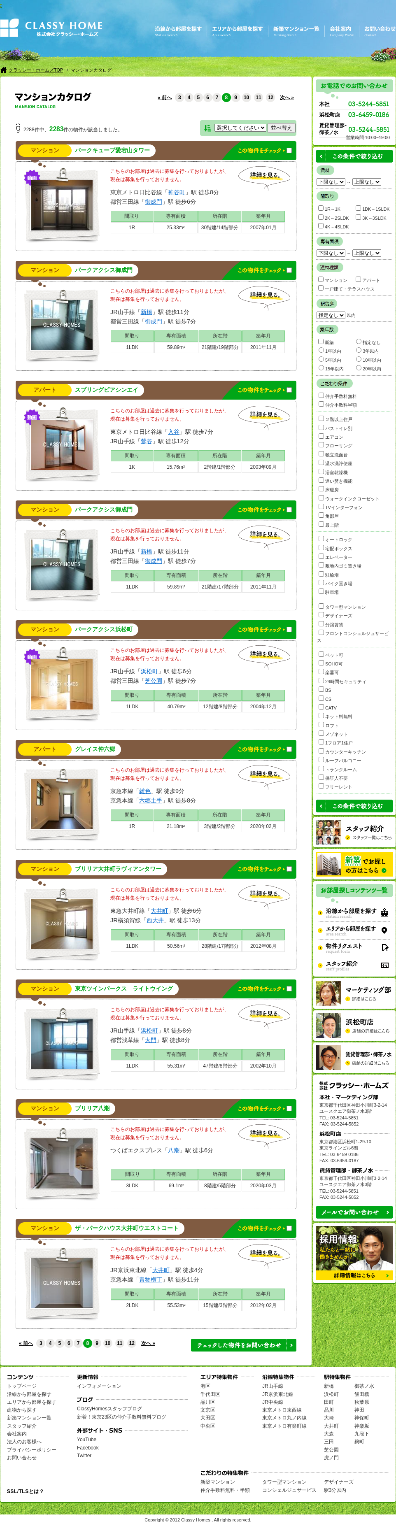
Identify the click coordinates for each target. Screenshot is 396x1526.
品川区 (207, 1402)
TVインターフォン (341, 507)
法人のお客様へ (24, 1442)
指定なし (368, 342)
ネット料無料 (335, 716)
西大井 (155, 920)
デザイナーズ (335, 615)
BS (325, 689)
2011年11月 (263, 347)
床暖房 (329, 489)
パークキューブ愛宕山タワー (112, 150)
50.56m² (176, 946)
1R (132, 227)
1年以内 (330, 350)
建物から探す (22, 1410)
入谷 (173, 431)
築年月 (263, 216)
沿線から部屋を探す (29, 1394)
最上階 (329, 524)
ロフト (329, 725)
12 (270, 97)
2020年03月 (263, 1186)
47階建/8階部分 (220, 1066)
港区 (205, 1386)
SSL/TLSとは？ (25, 1491)
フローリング (335, 445)
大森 (329, 1434)
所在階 (219, 216)
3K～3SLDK (371, 217)
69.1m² (176, 1186)
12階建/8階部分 (220, 706)
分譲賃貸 (331, 624)
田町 (329, 1402)
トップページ (22, 1386)
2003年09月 (263, 467)
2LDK (132, 1305)
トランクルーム (338, 769)
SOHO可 (331, 663)
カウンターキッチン (342, 751)
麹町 (359, 1442)
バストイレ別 (335, 428)
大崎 (329, 1418)
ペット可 (331, 654)
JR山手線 (272, 1386)
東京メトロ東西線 (282, 1410)
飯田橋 (361, 1394)
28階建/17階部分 (220, 946)
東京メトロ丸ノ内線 (284, 1418)
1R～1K (329, 208)
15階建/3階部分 (220, 1305)
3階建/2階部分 (220, 826)
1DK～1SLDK (372, 208)
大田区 (207, 1418)
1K (132, 467)
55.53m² (176, 1305)
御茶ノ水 (364, 1386)
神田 (359, 1410)
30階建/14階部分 (219, 227)
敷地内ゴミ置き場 (340, 565)
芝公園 (153, 680)
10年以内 (368, 359)
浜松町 (149, 671)
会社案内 (17, 1434)
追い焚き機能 (335, 480)
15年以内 (331, 368)
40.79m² (176, 706)
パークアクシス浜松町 (104, 629)
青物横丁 (150, 1279)
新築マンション (217, 1482)
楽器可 (329, 672)
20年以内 (368, 368)
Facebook (88, 1448)
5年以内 (330, 359)
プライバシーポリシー (31, 1450)
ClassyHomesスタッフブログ (109, 1409)
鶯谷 (146, 441)
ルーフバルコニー (340, 760)
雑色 (145, 791)
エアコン (331, 436)
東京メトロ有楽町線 (284, 1426)
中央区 (207, 1426)
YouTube (86, 1439)
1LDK (132, 347)
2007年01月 (263, 227)
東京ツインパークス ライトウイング (124, 989)
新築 (326, 342)
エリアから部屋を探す (31, 1402)
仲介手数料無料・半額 (225, 1490)
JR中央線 (272, 1402)
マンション (44, 150)
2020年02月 (263, 826)
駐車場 (329, 592)
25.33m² (176, 227)
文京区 (207, 1410)
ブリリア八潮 (92, 1108)
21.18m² (176, 826)
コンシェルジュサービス (289, 1490)
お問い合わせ (22, 1458)
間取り (131, 216)
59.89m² (176, 347)
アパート (44, 390)
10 (246, 97)
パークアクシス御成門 (104, 270)
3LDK (132, 1186)
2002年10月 (263, 1066)
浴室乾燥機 (333, 472)
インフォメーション (99, 1386)
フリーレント (335, 786)
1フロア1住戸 (336, 742)
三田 (329, 1442)
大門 (150, 1040)
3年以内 (367, 350)
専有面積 (176, 216)
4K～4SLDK (333, 226)
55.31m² (176, 1066)
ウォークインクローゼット (349, 498)
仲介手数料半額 (338, 404)
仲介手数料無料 (338, 396)
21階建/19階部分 (220, 347)
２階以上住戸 (335, 419)
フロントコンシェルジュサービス (353, 636)
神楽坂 (361, 1426)
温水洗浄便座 (335, 463)
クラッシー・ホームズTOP (36, 69)
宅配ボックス (335, 548)
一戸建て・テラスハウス (346, 288)
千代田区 (210, 1394)
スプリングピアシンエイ (106, 390)
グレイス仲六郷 (95, 749)
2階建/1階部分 (220, 467)
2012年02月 (263, 1305)
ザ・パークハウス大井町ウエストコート (127, 1228)
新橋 (146, 312)
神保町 (361, 1418)
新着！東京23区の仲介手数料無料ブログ (121, 1417)
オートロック (335, 539)
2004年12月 (263, 706)
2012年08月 (263, 946)
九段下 (361, 1434)
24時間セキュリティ (342, 681)
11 (258, 97)
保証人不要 (333, 778)
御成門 (153, 201)
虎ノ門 (331, 1458)
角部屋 (329, 515)
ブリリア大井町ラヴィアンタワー (118, 869)
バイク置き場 (335, 583)
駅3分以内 (335, 1490)
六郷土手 (150, 800)
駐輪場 (329, 574)
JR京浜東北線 (277, 1394)
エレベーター (335, 557)
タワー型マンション (342, 606)
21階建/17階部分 (220, 587)
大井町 (159, 910)
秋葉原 (361, 1402)
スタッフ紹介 (22, 1426)
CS (325, 699)
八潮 (173, 1150)
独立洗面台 (333, 454)
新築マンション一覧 (29, 1418)
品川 (329, 1410)
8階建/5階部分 (220, 1186)
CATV (328, 707)
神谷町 (176, 192)
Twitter (84, 1456)
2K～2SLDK (333, 217)
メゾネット (333, 733)
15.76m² (176, 467)
